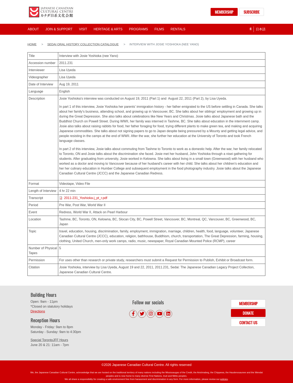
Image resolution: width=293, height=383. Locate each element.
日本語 (261, 29)
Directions (38, 311)
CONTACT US (248, 322)
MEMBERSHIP (224, 12)
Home (32, 44)
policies (224, 379)
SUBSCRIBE (252, 12)
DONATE (248, 313)
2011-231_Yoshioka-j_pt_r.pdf (85, 198)
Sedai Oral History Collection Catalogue (83, 44)
